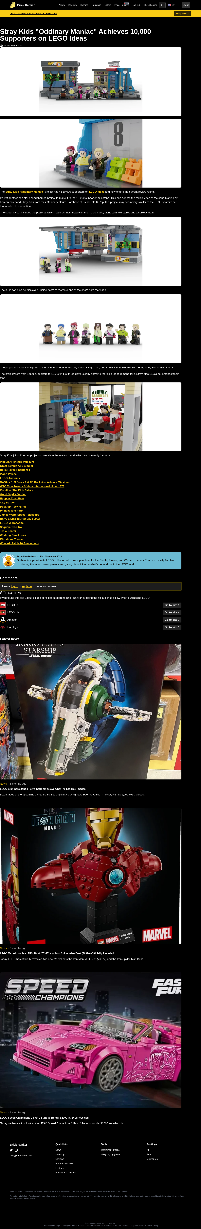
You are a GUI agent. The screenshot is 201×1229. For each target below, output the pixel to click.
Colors (107, 5)
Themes (84, 5)
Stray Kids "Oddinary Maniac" (24, 191)
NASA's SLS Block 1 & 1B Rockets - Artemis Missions (34, 482)
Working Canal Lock (13, 535)
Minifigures (152, 1159)
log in (14, 586)
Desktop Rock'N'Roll (13, 506)
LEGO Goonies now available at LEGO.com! (33, 13)
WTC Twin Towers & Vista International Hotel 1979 (32, 486)
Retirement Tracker (110, 1150)
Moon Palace (8, 473)
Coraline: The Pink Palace (16, 490)
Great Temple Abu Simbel (16, 465)
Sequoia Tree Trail (11, 527)
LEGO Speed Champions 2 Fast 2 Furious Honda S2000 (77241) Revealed (44, 1117)
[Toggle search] (162, 5)
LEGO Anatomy (10, 478)
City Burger (7, 502)
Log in (186, 5)
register (27, 586)
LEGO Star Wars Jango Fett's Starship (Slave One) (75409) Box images (43, 789)
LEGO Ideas (96, 191)
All (148, 1150)
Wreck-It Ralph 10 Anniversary (19, 543)
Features (59, 1168)
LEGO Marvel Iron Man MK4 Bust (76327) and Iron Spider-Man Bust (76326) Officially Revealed (57, 953)
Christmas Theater (12, 539)
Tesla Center (8, 531)
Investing (59, 1154)
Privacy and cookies (65, 1172)
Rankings (96, 5)
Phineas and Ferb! (12, 510)
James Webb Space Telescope (19, 514)
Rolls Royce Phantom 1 (15, 469)
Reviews (72, 5)
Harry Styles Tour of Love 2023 (20, 518)
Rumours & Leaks (64, 1163)
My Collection (150, 5)
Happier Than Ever (12, 498)
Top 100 (136, 5)
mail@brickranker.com (21, 1155)
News (62, 5)
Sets (149, 1154)
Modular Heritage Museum (17, 461)
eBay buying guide (110, 1154)
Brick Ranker (18, 1144)
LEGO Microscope (12, 522)
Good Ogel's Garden (13, 494)
